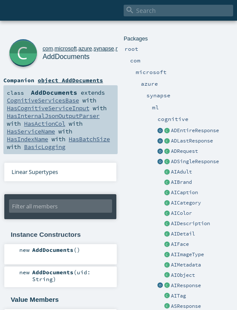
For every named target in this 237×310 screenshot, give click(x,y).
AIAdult (181, 172)
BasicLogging (44, 147)
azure (85, 48)
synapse (104, 48)
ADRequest (184, 151)
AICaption (184, 192)
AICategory (186, 203)
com (48, 48)
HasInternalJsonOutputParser (53, 116)
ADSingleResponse (195, 161)
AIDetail (183, 234)
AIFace (180, 244)
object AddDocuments (70, 80)
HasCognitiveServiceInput (48, 108)
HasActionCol (44, 123)
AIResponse (186, 285)
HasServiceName (31, 131)
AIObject (183, 275)
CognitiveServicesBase (43, 100)
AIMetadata (186, 265)
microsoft (66, 48)
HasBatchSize (89, 139)
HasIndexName (27, 139)
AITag (178, 296)
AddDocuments (66, 56)
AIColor (181, 213)
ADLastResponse (192, 141)
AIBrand (181, 182)
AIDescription (190, 223)
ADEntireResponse (195, 130)
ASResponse (186, 306)
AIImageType (187, 254)
